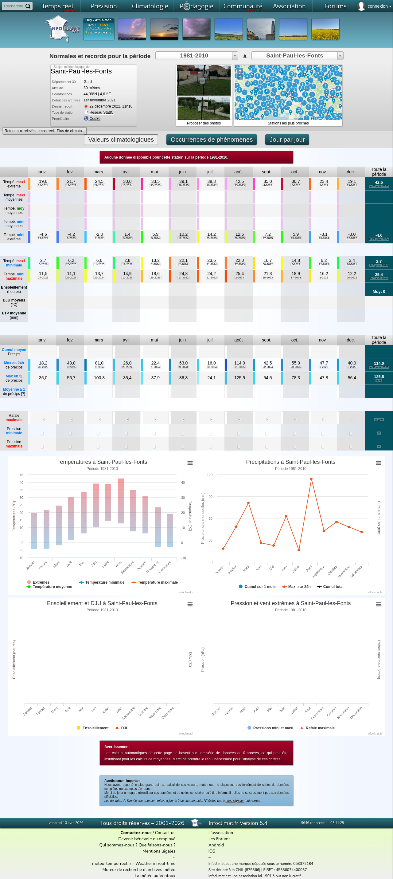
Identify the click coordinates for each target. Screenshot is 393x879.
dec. (351, 171)
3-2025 (352, 367)
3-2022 (127, 238)
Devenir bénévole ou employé (146, 839)
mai (154, 171)
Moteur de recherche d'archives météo (138, 870)
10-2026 (127, 277)
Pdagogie (196, 5)
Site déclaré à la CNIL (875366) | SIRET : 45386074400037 (257, 869)
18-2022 (212, 185)
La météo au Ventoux (155, 876)
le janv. (379, 419)
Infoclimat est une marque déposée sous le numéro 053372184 (260, 863)
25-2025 (212, 238)
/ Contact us (147, 833)
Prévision (104, 6)
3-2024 (155, 238)
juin (182, 171)
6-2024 (295, 264)
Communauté (243, 7)
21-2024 (43, 238)
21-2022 (212, 277)
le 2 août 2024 (379, 278)
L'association (220, 833)
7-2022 (99, 238)
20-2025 (296, 367)
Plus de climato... (71, 131)
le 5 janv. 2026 (379, 265)
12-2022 (352, 238)
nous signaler (235, 800)
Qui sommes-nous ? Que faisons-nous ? (137, 845)
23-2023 (240, 185)
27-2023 (240, 264)
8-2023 (295, 185)
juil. (210, 171)
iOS (212, 851)
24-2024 (43, 185)
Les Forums (219, 839)
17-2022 (71, 185)
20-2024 (212, 367)
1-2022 (324, 185)
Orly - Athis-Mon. (98, 20)
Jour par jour (287, 139)
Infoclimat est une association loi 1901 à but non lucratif (254, 875)
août (238, 171)
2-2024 (155, 264)
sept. (266, 171)
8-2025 (71, 367)
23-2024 (324, 238)
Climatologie (150, 6)
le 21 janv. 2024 (379, 239)
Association (289, 6)
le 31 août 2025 (378, 367)
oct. (294, 171)
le (379, 433)
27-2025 (268, 238)
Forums (336, 6)
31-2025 (240, 367)
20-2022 (352, 277)
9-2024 (99, 367)
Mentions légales (158, 851)
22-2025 (324, 264)
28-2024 (127, 367)
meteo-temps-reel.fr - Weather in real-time (133, 863)
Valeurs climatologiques (121, 139)
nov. (323, 171)
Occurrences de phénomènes (212, 139)
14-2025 (99, 264)
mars (98, 171)
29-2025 (183, 185)
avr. (126, 171)
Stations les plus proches (288, 123)
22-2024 (99, 185)
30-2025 (155, 185)
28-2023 (71, 264)
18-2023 (268, 277)
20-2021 (352, 264)
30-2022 (268, 264)
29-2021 (352, 185)
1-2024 (155, 367)
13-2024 (127, 185)
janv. (42, 171)
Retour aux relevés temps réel (29, 131)
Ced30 (95, 118)
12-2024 (183, 238)
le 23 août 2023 (378, 186)
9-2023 (71, 238)
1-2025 (324, 277)
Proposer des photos (204, 123)
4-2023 (267, 185)
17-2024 (296, 277)
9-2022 (324, 367)
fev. (70, 171)
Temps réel (60, 7)
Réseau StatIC (98, 112)
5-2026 (43, 264)
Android (216, 845)
